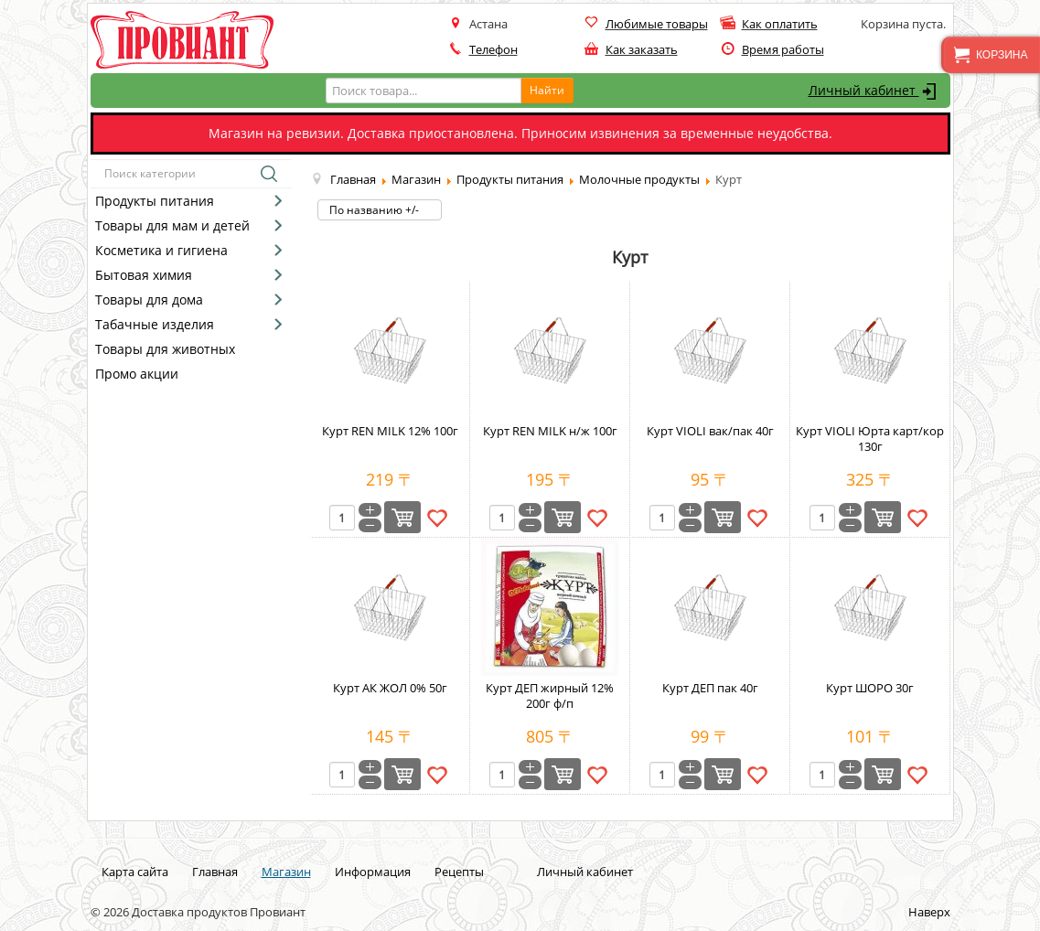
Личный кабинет (875, 91)
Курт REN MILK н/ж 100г (550, 431)
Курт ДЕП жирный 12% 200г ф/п (550, 696)
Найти (547, 90)
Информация (373, 871)
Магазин (286, 871)
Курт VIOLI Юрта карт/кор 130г (870, 439)
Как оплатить (780, 24)
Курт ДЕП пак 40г (710, 688)
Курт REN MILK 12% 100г (390, 431)
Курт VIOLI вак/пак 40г (710, 431)
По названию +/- (374, 210)
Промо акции (136, 373)
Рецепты (459, 871)
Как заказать (642, 49)
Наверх (929, 912)
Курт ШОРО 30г (870, 688)
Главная (215, 871)
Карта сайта (135, 871)
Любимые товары (657, 24)
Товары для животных (165, 349)
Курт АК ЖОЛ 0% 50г (390, 688)
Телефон (493, 49)
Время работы (783, 49)
